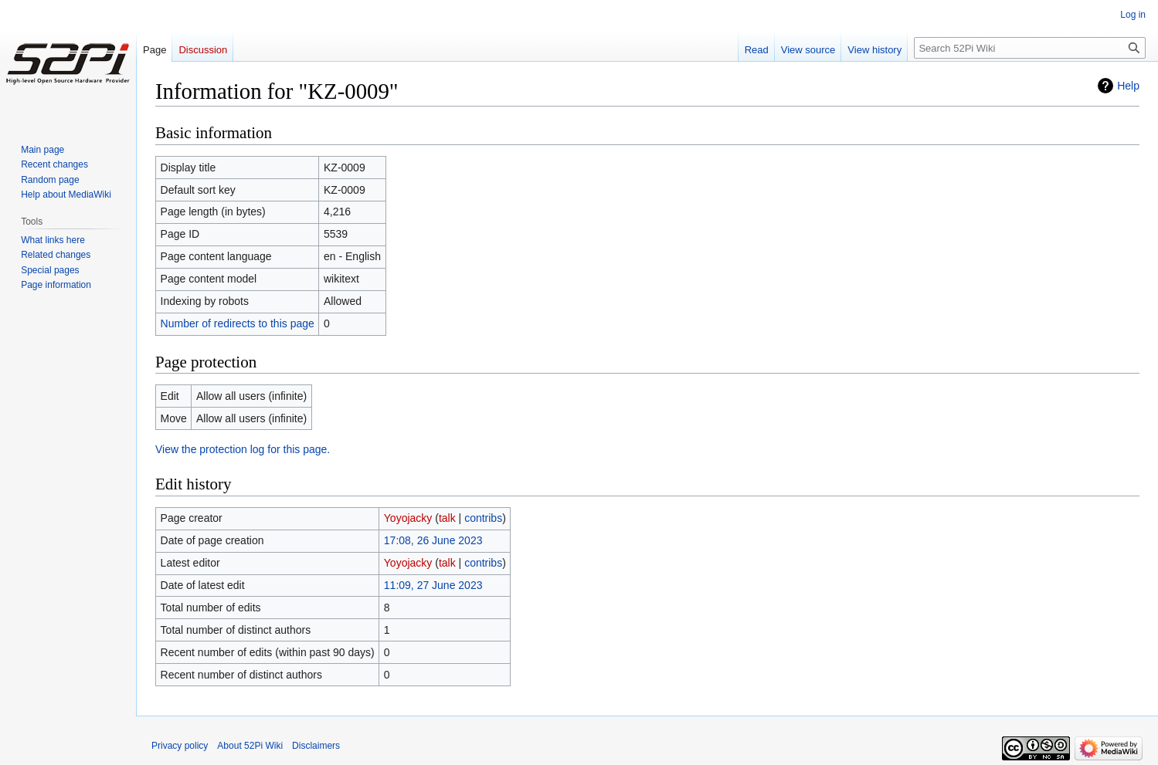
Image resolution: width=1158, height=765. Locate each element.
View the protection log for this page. (242, 449)
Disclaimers (316, 745)
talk (447, 518)
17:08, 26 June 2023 (433, 540)
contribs (483, 518)
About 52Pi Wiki (250, 745)
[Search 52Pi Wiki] (1030, 48)
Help (1128, 86)
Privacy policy (179, 745)
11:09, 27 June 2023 (433, 585)
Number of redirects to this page (237, 323)
